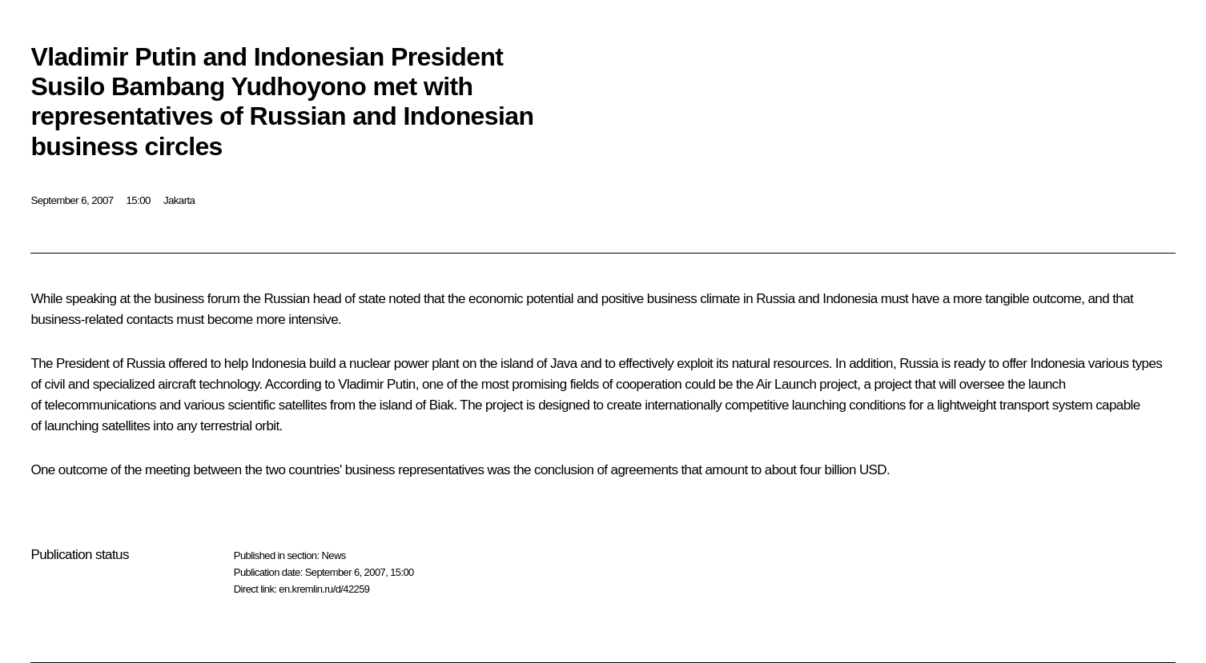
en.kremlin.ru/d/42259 (324, 589)
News (333, 555)
